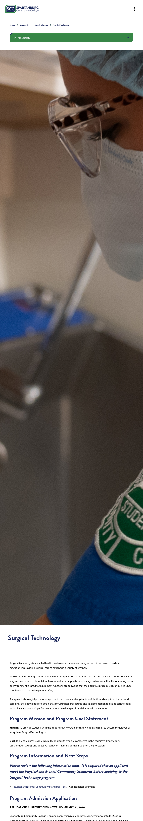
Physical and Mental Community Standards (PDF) (40, 786)
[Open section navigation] (71, 37)
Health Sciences (41, 25)
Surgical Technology (61, 25)
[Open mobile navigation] (134, 9)
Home (12, 25)
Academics (24, 25)
